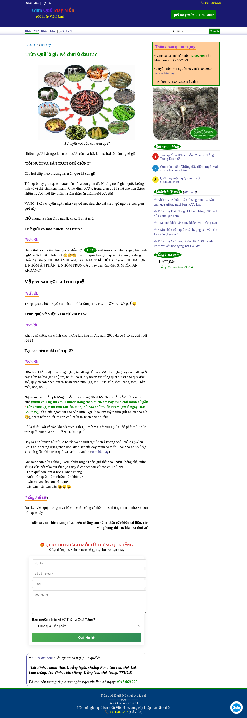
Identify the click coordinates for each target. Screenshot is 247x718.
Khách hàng (48, 31)
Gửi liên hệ (86, 637)
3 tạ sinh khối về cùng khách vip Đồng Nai (187, 223)
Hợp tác (46, 3)
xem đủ (189, 192)
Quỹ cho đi (65, 31)
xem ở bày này (164, 73)
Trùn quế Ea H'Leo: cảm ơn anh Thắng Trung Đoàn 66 (187, 156)
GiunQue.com (42, 658)
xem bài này (100, 452)
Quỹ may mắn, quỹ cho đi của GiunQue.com (180, 179)
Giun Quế (32, 45)
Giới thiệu (32, 3)
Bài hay (46, 45)
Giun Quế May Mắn (53, 10)
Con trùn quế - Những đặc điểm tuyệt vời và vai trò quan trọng (189, 168)
